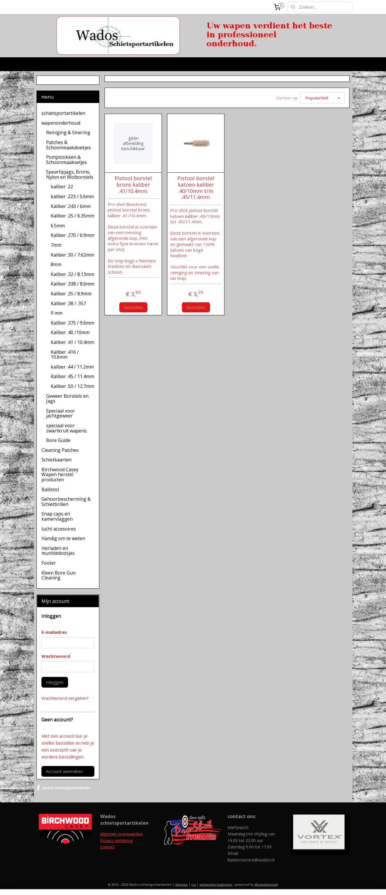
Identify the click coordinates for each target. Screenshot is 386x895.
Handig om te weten (63, 538)
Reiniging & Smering (68, 132)
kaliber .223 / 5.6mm (72, 196)
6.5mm (58, 225)
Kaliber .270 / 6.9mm (72, 235)
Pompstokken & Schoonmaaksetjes (66, 159)
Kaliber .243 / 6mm (71, 206)
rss (193, 884)
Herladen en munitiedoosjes (58, 551)
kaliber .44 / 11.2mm (72, 367)
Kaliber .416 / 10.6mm (65, 354)
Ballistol (50, 489)
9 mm (57, 313)
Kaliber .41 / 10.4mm (72, 342)
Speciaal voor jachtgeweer (60, 413)
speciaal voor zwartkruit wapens (66, 428)
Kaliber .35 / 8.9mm (71, 293)
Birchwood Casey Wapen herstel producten (59, 474)
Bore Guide (58, 440)
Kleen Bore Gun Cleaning (58, 575)
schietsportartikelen (63, 113)
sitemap (181, 884)
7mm (56, 245)
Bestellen (133, 307)
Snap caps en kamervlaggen (57, 516)
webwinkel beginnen (216, 884)
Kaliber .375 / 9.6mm (72, 323)
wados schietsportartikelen (63, 788)
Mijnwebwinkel (266, 884)
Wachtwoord (55, 656)
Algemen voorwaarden (121, 834)
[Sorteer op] (323, 98)
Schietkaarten (56, 459)
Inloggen (54, 682)
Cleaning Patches (60, 450)
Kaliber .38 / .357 (68, 303)
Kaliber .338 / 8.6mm (72, 284)
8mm (56, 264)
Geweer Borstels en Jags (67, 398)
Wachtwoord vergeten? (65, 698)
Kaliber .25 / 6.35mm (72, 216)
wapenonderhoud (60, 123)
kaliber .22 (62, 186)
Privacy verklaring (116, 840)
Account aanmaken (64, 771)
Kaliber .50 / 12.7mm (72, 386)
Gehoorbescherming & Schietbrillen (66, 501)
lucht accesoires (58, 529)
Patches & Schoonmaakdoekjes (68, 145)
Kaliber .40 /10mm (70, 332)
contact (107, 847)
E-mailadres (54, 632)
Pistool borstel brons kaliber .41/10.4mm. (133, 184)
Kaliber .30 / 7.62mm (72, 255)
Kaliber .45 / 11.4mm (72, 376)
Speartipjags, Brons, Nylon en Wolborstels (69, 174)
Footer (48, 563)
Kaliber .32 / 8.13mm (72, 274)
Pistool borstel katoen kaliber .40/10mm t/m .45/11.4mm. (195, 187)
